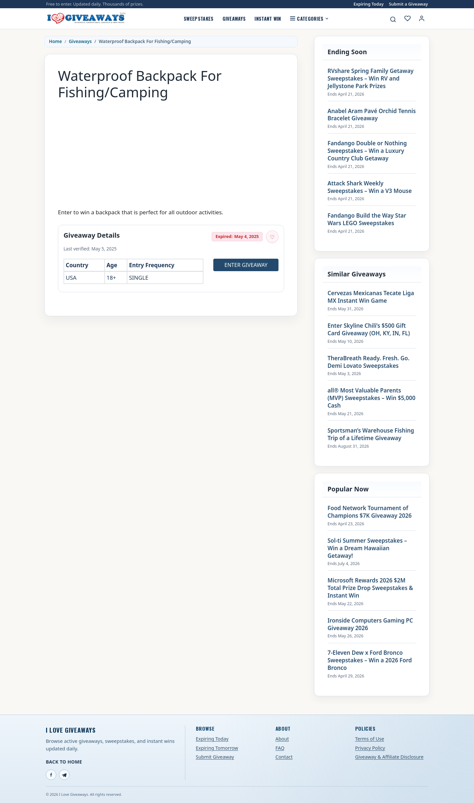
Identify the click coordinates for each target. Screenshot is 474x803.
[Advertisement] (171, 151)
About (282, 739)
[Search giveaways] (393, 19)
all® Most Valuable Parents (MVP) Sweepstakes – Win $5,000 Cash (371, 398)
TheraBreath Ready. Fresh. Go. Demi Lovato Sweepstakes (368, 362)
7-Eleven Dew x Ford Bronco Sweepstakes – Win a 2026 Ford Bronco (370, 660)
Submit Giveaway (215, 757)
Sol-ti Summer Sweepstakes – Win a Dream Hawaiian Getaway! (367, 548)
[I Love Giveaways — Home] (86, 18)
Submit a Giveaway (408, 4)
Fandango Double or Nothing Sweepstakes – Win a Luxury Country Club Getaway (367, 151)
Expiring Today (368, 4)
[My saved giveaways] (407, 18)
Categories (309, 18)
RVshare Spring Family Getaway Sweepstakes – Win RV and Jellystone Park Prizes (370, 78)
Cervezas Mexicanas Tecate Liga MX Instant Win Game (371, 297)
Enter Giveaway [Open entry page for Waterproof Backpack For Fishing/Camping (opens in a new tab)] (246, 265)
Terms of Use (369, 739)
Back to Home (64, 762)
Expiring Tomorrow (217, 748)
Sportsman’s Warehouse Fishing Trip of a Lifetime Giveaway (371, 434)
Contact (284, 757)
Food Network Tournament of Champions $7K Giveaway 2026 (369, 512)
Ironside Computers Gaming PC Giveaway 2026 (370, 624)
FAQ (280, 748)
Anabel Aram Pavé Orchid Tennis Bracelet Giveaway (372, 114)
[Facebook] (51, 774)
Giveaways (234, 18)
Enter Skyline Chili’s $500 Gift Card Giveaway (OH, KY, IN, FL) (369, 329)
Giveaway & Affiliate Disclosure (389, 757)
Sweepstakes (198, 18)
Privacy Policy (370, 748)
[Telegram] (64, 774)
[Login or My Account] (421, 18)
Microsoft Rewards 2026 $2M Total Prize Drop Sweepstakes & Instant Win (370, 588)
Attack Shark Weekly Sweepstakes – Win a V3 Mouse (370, 187)
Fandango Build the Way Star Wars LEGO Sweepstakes (367, 219)
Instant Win (267, 18)
